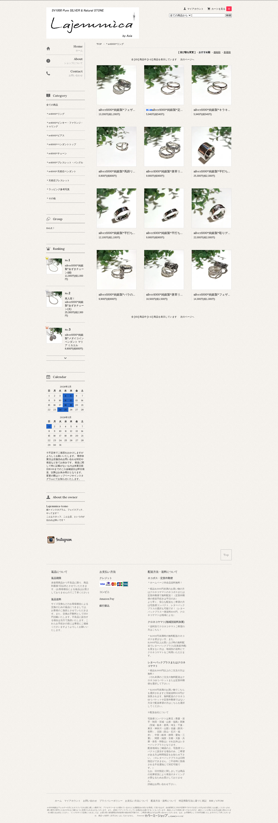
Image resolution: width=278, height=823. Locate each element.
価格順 (217, 52)
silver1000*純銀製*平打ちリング (215, 171)
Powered (160, 816)
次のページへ (187, 59)
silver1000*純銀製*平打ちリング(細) (170, 233)
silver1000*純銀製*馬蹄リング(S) (120, 171)
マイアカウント (195, 8)
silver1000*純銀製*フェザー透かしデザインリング (132, 110)
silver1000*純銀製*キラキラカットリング (221, 110)
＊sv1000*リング (115, 43)
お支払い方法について (136, 800)
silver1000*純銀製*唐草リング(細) (168, 171)
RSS (211, 800)
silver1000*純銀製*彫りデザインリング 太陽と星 (226, 233)
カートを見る (221, 8)
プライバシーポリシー (111, 800)
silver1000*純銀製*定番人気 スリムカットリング (181, 110)
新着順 (227, 52)
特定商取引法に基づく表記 (193, 800)
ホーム (58, 800)
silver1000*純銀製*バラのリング (120, 294)
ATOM (219, 800)
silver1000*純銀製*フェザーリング (216, 294)
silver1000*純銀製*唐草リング (166, 294)
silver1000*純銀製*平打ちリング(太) (122, 233)
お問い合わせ (90, 800)
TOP (99, 43)
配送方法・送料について (163, 800)
